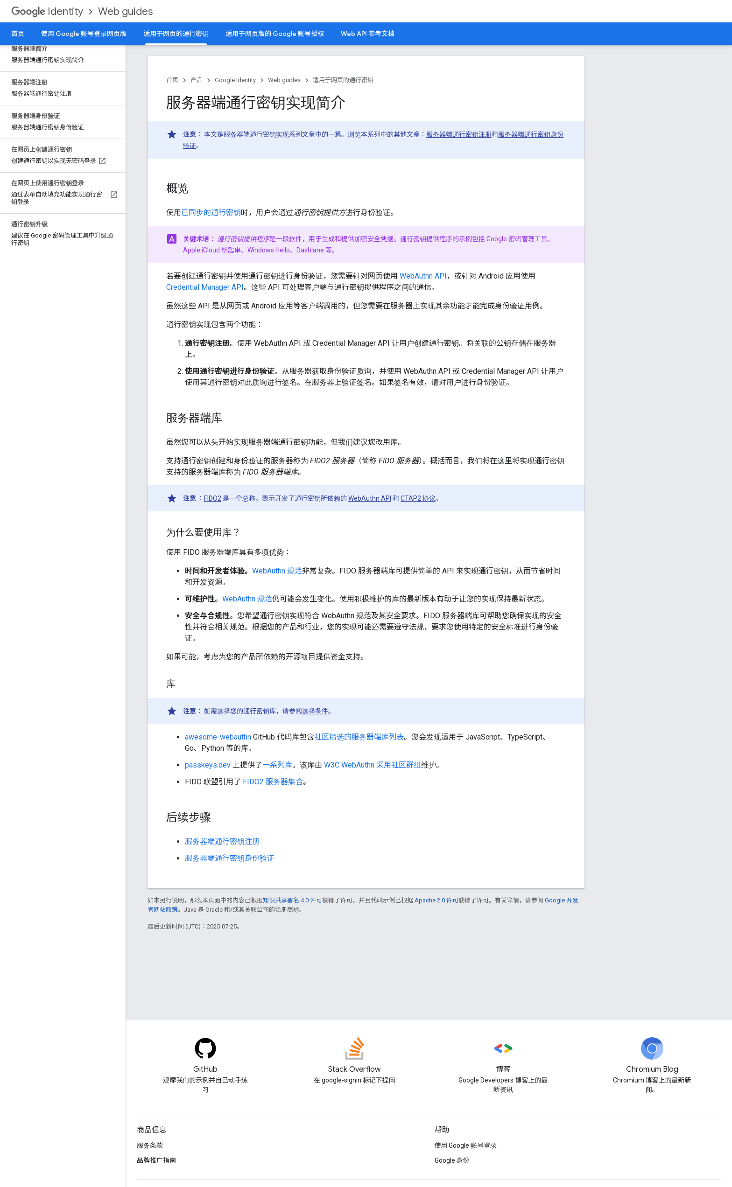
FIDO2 (212, 498)
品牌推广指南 (156, 1160)
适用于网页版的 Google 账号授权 (274, 33)
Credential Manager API (205, 287)
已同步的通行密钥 (211, 212)
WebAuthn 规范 (277, 570)
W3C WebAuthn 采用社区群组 (372, 765)
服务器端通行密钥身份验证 (229, 858)
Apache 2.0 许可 (436, 900)
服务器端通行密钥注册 (459, 134)
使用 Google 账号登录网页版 (84, 33)
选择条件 (315, 711)
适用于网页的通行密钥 (343, 80)
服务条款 (150, 1145)
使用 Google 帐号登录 (466, 1145)
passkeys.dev (208, 765)
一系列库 (277, 765)
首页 (17, 33)
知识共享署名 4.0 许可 (292, 900)
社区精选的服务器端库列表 (359, 737)
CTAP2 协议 (418, 498)
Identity (47, 11)
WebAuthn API (423, 276)
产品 (196, 80)
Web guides (125, 11)
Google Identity (235, 80)
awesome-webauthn (218, 737)
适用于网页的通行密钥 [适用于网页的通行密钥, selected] (176, 33)
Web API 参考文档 (367, 33)
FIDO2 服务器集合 (273, 781)
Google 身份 (452, 1160)
